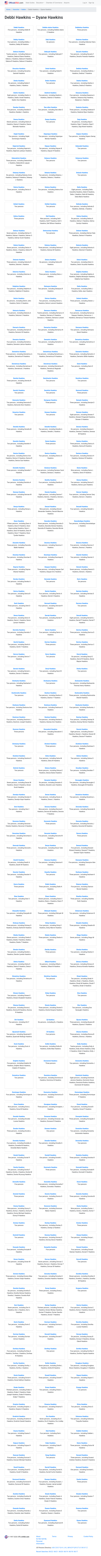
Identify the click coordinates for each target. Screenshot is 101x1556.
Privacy (70, 1536)
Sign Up (91, 3)
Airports (66, 3)
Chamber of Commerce (54, 3)
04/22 (51, 1552)
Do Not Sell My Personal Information (41, 1541)
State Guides (30, 3)
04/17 (76, 1552)
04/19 (66, 1552)
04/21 (56, 1552)
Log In (85, 3)
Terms (54, 1536)
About (38, 1536)
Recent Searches (42, 1552)
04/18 (71, 1552)
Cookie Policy (88, 1536)
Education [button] (39, 3)
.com (14, 2)
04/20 (61, 1552)
